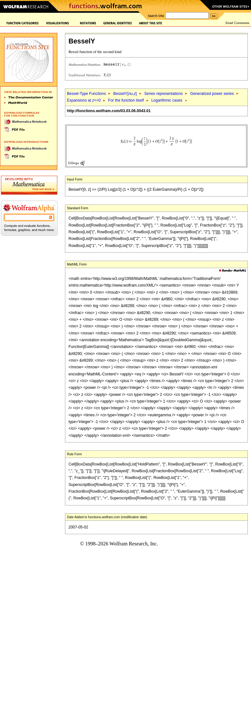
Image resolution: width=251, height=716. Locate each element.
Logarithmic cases (166, 100)
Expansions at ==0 (84, 100)
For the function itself (126, 100)
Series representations (163, 93)
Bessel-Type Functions (86, 93)
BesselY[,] (125, 93)
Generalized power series (212, 93)
